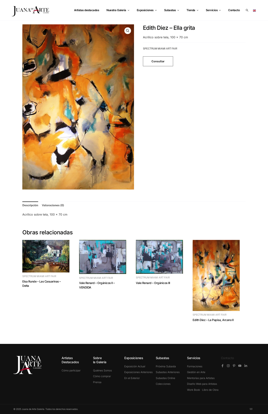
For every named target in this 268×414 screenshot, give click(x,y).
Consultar (158, 61)
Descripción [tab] (30, 205)
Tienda (197, 10)
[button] (247, 10)
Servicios (216, 10)
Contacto (227, 358)
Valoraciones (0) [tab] (54, 205)
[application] (138, 10)
